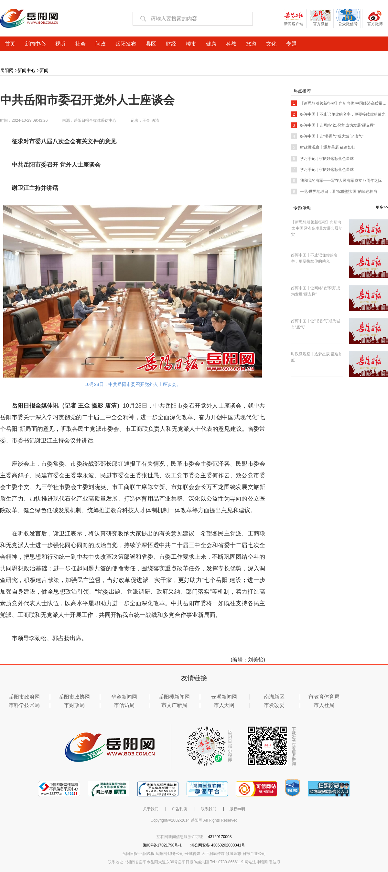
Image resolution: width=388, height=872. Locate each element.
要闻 (43, 70)
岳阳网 (7, 70)
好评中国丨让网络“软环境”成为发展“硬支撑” (333, 125)
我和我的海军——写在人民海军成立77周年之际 (336, 180)
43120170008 (220, 837)
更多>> (382, 207)
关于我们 (150, 809)
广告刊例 (179, 809)
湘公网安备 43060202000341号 (217, 845)
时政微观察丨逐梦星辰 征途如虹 (323, 147)
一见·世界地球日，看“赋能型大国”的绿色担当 (334, 191)
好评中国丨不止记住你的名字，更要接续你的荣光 (338, 114)
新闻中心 (26, 70)
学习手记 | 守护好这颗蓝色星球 (322, 158)
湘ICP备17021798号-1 (163, 845)
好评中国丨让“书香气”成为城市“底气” (327, 136)
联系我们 (208, 809)
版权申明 (237, 809)
